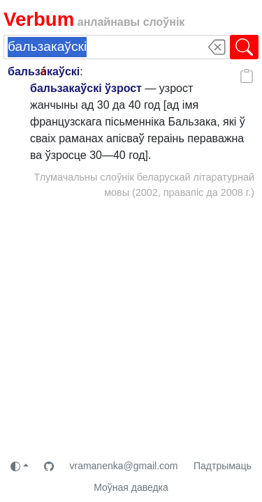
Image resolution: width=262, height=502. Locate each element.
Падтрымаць (223, 465)
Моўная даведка (131, 487)
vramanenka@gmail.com (123, 465)
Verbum (38, 19)
